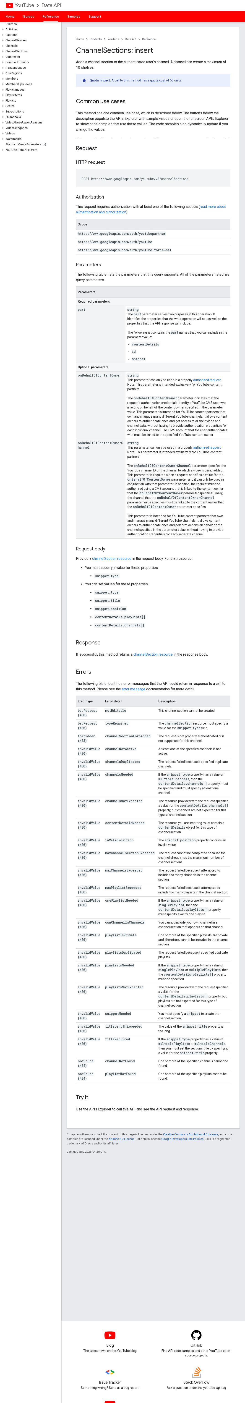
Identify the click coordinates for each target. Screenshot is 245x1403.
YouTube (24, 5)
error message (133, 689)
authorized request (207, 380)
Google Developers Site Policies (182, 1139)
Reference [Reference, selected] (50, 16)
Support (95, 16)
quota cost (157, 80)
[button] (30, 29)
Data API (51, 5)
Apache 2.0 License (121, 1139)
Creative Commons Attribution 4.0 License (190, 1134)
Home (10, 16)
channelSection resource (111, 558)
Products (96, 39)
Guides (28, 16)
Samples (73, 16)
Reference (149, 39)
